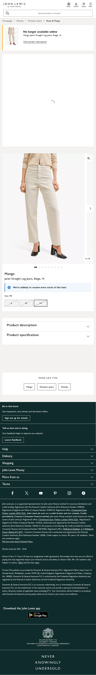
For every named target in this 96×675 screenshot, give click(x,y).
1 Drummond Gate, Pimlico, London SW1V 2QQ (58, 519)
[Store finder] (69, 4)
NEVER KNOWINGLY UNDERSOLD (48, 662)
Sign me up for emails (16, 418)
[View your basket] (84, 4)
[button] (90, 4)
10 (23, 304)
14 (38, 304)
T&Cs (20, 563)
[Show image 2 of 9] (90, 208)
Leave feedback (13, 439)
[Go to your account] (76, 4)
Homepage (7, 20)
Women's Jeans (35, 20)
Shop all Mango (53, 20)
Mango (29, 387)
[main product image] (14, 37)
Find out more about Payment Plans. (17, 541)
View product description (35, 41)
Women (20, 20)
